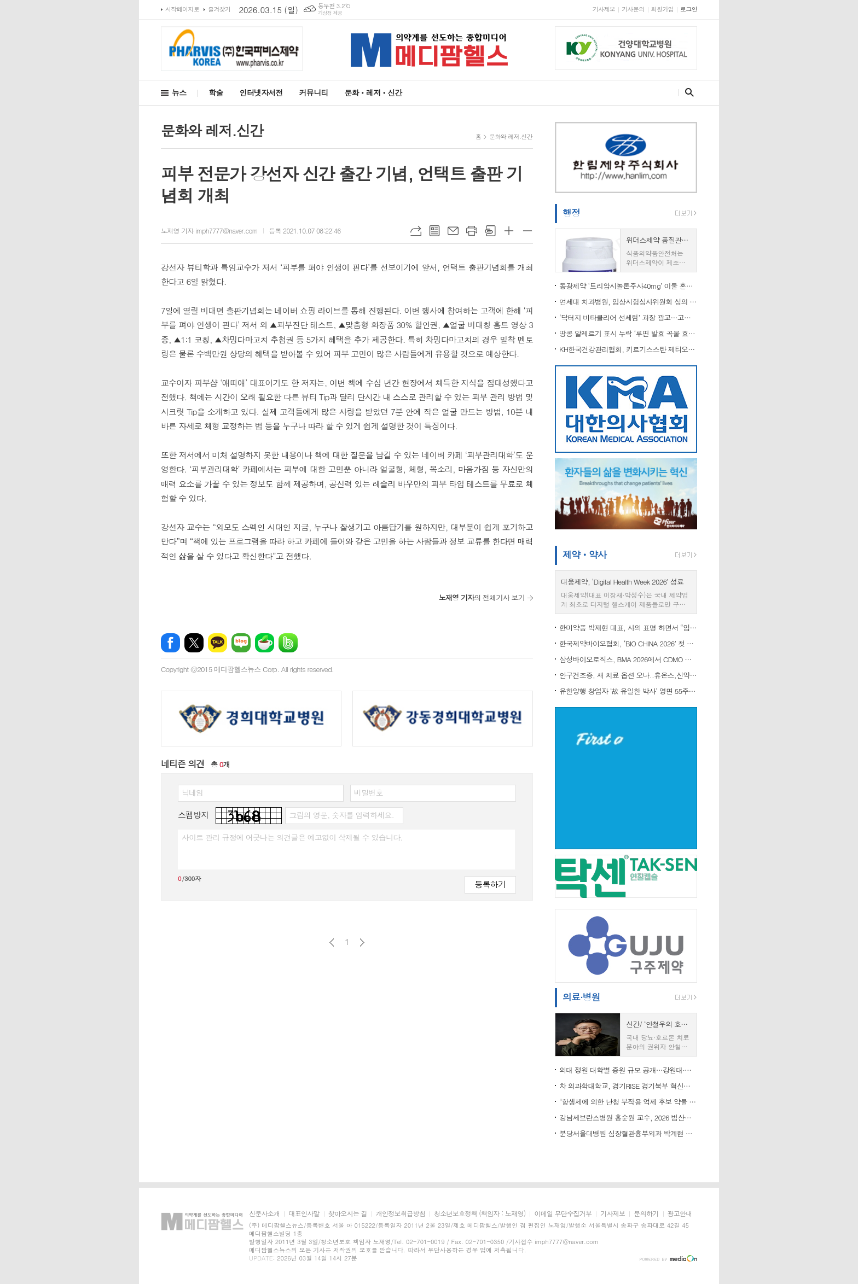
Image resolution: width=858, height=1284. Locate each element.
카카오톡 (217, 642)
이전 (332, 942)
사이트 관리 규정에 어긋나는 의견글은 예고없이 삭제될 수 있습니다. (292, 837)
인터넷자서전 (261, 92)
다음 (362, 942)
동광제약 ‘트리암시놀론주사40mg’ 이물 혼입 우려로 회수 (628, 286)
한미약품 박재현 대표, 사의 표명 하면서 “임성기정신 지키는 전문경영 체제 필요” (628, 627)
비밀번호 (368, 792)
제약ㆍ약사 (584, 554)
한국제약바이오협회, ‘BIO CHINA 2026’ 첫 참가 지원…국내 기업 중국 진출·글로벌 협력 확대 (628, 643)
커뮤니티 (313, 92)
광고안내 (680, 1214)
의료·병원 (581, 996)
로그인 (688, 9)
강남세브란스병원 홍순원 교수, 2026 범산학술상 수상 (628, 1117)
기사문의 (633, 9)
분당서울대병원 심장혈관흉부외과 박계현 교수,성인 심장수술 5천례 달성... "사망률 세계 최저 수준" (628, 1133)
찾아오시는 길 (347, 1214)
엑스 (194, 642)
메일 (453, 230)
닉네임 (192, 792)
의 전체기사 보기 (482, 597)
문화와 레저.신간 (510, 136)
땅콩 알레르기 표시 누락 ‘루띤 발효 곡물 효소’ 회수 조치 (628, 333)
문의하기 (646, 1214)
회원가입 (662, 9)
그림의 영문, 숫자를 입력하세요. (341, 815)
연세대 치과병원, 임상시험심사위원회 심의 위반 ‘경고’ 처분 (628, 301)
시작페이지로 (182, 9)
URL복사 (415, 230)
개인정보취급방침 (400, 1214)
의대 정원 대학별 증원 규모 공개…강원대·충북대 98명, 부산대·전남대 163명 (628, 1070)
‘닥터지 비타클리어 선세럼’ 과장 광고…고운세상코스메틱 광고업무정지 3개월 (628, 317)
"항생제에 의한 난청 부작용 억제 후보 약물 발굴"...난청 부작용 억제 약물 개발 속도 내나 (628, 1101)
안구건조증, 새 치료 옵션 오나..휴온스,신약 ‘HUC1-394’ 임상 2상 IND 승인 (628, 675)
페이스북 (170, 642)
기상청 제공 (330, 12)
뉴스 (179, 92)
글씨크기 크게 (508, 230)
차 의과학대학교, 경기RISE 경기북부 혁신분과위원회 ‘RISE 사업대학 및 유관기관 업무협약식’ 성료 (628, 1086)
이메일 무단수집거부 (563, 1214)
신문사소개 (264, 1214)
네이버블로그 (241, 642)
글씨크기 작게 (527, 230)
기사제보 (604, 9)
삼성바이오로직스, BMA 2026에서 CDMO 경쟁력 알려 (628, 659)
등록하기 (490, 884)
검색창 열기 (687, 92)
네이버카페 (264, 642)
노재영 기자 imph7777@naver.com (209, 230)
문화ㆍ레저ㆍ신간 (373, 92)
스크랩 (490, 230)
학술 (215, 92)
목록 (434, 230)
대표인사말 (303, 1214)
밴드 (288, 642)
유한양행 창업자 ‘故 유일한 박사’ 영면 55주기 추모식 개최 (628, 691)
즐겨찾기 (219, 9)
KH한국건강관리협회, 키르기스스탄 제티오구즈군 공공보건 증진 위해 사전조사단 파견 (628, 349)
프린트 (471, 230)
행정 (571, 212)
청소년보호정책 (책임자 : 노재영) (479, 1214)
